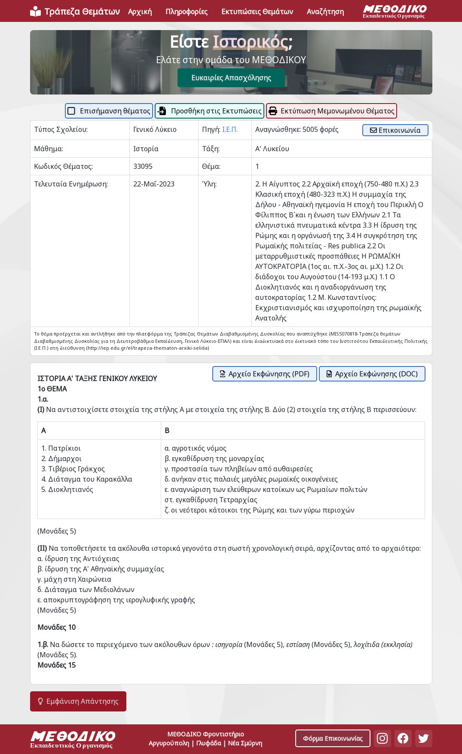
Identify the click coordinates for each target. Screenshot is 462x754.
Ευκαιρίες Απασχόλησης (231, 77)
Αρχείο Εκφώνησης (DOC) (372, 374)
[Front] (74, 11)
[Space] (73, 741)
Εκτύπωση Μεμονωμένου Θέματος (332, 111)
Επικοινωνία (395, 130)
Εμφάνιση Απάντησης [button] (78, 701)
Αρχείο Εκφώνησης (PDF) (264, 374)
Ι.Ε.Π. (230, 129)
